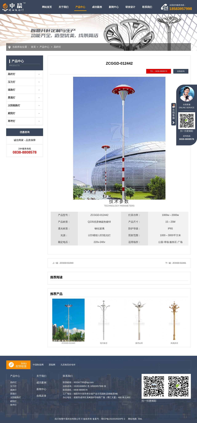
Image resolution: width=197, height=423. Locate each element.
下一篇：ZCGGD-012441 (175, 263)
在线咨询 (181, 71)
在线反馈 (41, 395)
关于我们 (63, 7)
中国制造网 (38, 364)
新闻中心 (114, 7)
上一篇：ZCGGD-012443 (62, 263)
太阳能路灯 (14, 105)
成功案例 (97, 7)
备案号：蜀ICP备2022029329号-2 (109, 419)
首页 (33, 47)
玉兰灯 (11, 82)
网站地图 (132, 419)
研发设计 (130, 7)
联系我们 (147, 7)
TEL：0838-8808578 (158, 71)
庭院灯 (11, 113)
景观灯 (11, 97)
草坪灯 (11, 121)
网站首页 (47, 7)
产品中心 (80, 7)
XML (140, 419)
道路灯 (11, 89)
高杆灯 (57, 47)
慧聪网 (52, 364)
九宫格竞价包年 (68, 364)
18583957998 (180, 9)
